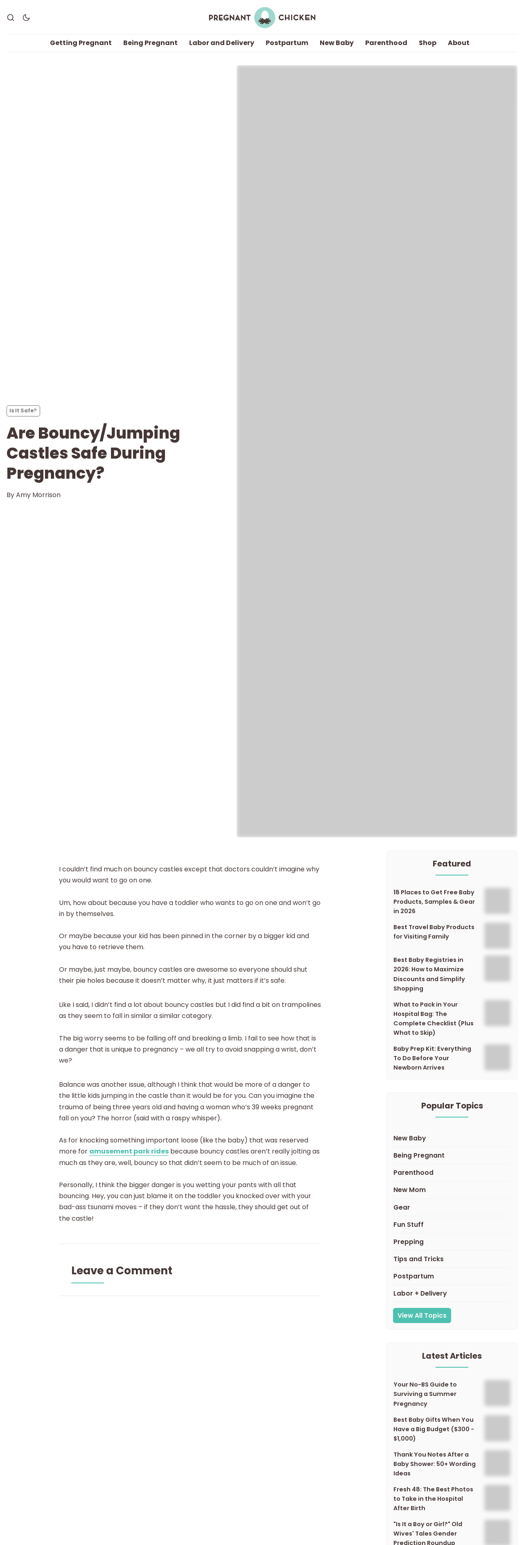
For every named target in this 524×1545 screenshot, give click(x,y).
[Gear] (451, 1207)
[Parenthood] (451, 1172)
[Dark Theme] (26, 18)
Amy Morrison (38, 495)
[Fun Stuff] (451, 1224)
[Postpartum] (451, 1276)
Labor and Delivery (221, 43)
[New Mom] (451, 1190)
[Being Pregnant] (451, 1155)
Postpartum (287, 43)
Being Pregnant (150, 43)
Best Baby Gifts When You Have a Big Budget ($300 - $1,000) (433, 1429)
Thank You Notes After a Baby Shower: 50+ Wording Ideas (434, 1463)
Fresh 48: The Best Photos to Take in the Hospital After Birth (433, 1498)
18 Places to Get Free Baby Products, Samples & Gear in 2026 (434, 901)
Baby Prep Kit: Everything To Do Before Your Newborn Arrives (432, 1058)
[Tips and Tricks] (451, 1259)
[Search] (11, 18)
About (459, 43)
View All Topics (422, 1315)
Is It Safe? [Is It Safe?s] (23, 410)
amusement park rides (129, 1151)
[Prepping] (451, 1242)
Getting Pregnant (81, 43)
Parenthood (386, 43)
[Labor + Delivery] (451, 1293)
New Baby (337, 43)
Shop (427, 43)
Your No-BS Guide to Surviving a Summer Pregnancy (425, 1393)
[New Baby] (451, 1138)
